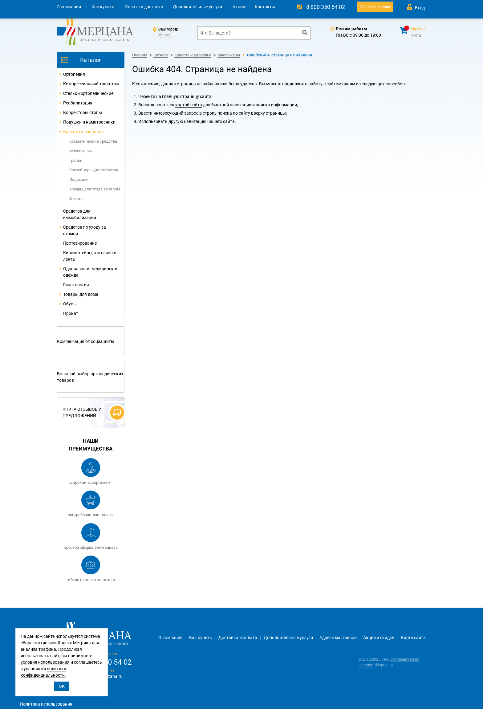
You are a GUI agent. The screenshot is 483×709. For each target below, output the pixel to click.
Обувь (69, 303)
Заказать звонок (375, 7)
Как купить (103, 6)
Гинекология (76, 284)
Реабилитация (77, 102)
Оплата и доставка (144, 6)
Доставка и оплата (237, 637)
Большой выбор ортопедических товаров (90, 377)
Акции (239, 6)
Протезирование (80, 243)
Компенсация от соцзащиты (85, 341)
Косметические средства (93, 141)
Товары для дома (80, 294)
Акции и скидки (379, 637)
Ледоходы (78, 179)
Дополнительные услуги (198, 6)
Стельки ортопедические (88, 93)
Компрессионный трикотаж (91, 83)
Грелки (76, 160)
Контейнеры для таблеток (93, 170)
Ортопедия (74, 74)
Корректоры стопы (82, 112)
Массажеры (80, 151)
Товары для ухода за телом (94, 189)
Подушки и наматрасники (89, 122)
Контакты (265, 6)
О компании (69, 6)
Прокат (70, 313)
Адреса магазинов (338, 637)
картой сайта (188, 104)
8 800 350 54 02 (325, 7)
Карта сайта (413, 637)
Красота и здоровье (83, 131)
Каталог (90, 60)
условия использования (45, 662)
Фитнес (76, 198)
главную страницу (180, 96)
